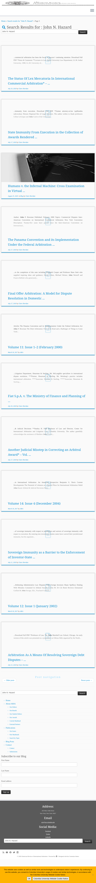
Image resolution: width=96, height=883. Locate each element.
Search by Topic (15, 762)
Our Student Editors (16, 737)
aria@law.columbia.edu (48, 845)
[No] (93, 875)
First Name (5, 784)
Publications (10, 751)
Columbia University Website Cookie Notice (51, 879)
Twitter (48, 857)
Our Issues (13, 755)
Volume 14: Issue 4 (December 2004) (34, 527)
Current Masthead (15, 744)
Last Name (5, 794)
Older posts (9, 704)
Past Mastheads (14, 758)
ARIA (21, 376)
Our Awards (13, 741)
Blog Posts (10, 765)
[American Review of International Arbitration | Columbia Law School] (48, 15)
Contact (9, 768)
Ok (29, 879)
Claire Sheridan (23, 112)
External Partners (15, 748)
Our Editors (13, 731)
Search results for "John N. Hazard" (20, 45)
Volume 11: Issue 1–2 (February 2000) (35, 371)
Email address (6, 805)
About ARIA (11, 727)
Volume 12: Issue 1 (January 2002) (32, 629)
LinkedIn (48, 860)
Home (3, 45)
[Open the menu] (92, 34)
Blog (22, 220)
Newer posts (86, 704)
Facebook (48, 854)
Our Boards (13, 734)
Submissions (13, 775)
